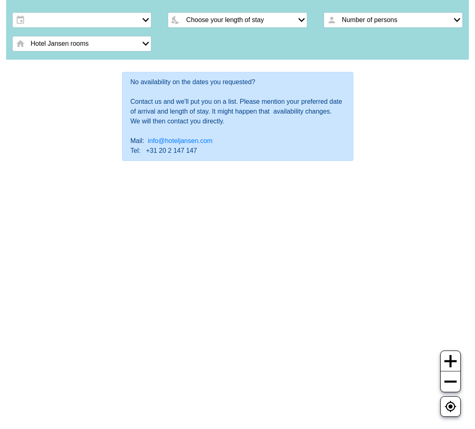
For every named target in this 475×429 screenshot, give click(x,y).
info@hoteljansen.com (180, 140)
